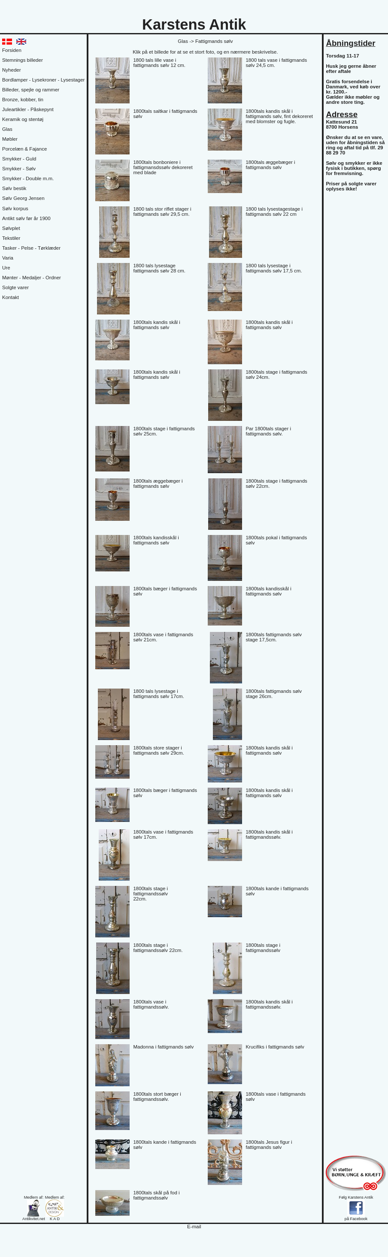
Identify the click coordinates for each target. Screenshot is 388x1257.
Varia (7, 257)
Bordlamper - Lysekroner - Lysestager (43, 79)
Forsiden (11, 50)
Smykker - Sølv (19, 168)
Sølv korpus (15, 208)
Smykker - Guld (19, 158)
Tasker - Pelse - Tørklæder (31, 248)
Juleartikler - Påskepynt (28, 109)
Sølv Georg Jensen (23, 198)
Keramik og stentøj (22, 119)
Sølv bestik (14, 188)
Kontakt (10, 297)
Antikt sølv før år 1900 (26, 218)
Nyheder (11, 70)
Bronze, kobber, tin (22, 99)
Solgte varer (15, 287)
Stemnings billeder (22, 60)
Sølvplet (11, 228)
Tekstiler (11, 238)
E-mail (194, 1226)
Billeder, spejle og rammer (30, 89)
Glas (7, 129)
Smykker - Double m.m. (28, 178)
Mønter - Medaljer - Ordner (31, 277)
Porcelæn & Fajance (24, 148)
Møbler (10, 139)
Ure (6, 267)
